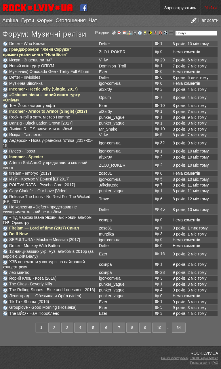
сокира (105, 220)
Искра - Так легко (25, 134)
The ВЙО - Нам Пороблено (34, 313)
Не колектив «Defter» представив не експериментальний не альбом (40, 209)
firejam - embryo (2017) (30, 173)
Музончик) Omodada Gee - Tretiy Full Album (49, 71)
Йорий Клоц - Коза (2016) (32, 278)
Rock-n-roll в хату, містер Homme (39, 117)
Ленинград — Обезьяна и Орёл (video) (45, 295)
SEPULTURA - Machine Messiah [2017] (44, 239)
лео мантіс (19, 272)
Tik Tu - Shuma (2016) (29, 301)
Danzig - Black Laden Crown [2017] (41, 123)
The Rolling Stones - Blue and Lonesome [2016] (52, 289)
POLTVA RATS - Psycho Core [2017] (42, 184)
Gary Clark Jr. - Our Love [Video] (38, 191)
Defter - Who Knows (27, 43)
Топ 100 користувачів (204, 358)
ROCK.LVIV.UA (204, 353)
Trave (104, 199)
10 (159, 327)
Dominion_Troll (112, 66)
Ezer (103, 71)
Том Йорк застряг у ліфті (32, 105)
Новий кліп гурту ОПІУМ (31, 65)
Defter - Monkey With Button (34, 245)
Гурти (27, 20)
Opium (105, 97)
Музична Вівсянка (26, 83)
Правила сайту (200, 362)
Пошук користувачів (174, 358)
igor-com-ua (110, 83)
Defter (104, 44)
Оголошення (71, 20)
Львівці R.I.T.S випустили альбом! (40, 129)
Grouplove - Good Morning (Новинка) (43, 307)
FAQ (215, 362)
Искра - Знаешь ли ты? (30, 60)
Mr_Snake (108, 129)
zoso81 (105, 173)
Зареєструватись (180, 7)
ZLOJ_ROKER (112, 52)
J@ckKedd (109, 185)
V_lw (103, 60)
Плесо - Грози (22, 151)
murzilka (106, 234)
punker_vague (112, 117)
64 (179, 327)
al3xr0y (105, 89)
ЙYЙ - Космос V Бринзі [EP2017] (39, 179)
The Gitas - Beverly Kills (30, 284)
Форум (45, 20)
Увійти (211, 7)
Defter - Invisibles (24, 77)
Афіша (10, 20)
